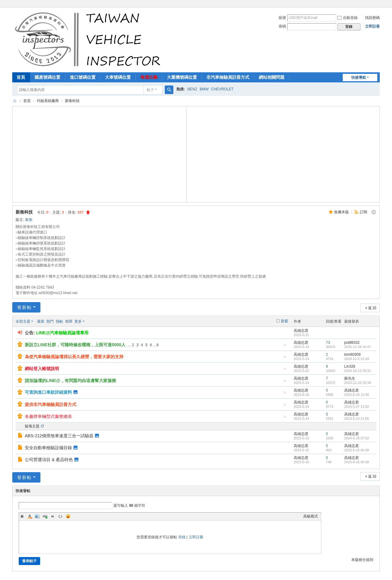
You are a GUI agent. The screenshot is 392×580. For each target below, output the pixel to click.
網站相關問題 (272, 77)
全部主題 (23, 321)
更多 (78, 321)
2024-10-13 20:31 (357, 371)
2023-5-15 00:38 (356, 462)
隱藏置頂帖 (285, 358)
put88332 (352, 342)
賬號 (282, 18)
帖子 (150, 90)
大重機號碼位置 (182, 77)
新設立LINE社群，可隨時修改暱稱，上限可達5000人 (75, 344)
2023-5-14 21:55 (356, 418)
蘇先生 (349, 378)
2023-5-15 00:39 (356, 450)
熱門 (50, 321)
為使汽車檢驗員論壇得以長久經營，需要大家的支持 (74, 356)
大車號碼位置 (118, 77)
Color (30, 516)
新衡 (28, 220)
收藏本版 (342, 212)
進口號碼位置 (83, 77)
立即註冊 (372, 26)
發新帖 (24, 307)
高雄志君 (301, 330)
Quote (53, 516)
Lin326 (349, 366)
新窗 (284, 321)
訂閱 (363, 212)
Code (60, 516)
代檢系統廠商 (48, 101)
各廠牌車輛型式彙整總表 (48, 416)
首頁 (21, 77)
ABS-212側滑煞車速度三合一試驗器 (59, 435)
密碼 (282, 26)
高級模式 (310, 516)
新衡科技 (72, 101)
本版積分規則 (362, 560)
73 (328, 342)
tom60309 (352, 354)
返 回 (372, 308)
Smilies (68, 516)
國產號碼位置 (47, 77)
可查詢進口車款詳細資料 (48, 392)
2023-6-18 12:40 (356, 394)
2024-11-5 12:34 (356, 359)
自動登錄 (347, 18)
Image (37, 516)
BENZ (192, 89)
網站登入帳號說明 (42, 368)
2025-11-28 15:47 (357, 347)
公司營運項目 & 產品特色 (49, 459)
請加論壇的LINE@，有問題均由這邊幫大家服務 (70, 380)
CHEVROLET (222, 89)
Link (45, 516)
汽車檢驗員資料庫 (14, 101)
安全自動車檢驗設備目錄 (48, 447)
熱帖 (59, 321)
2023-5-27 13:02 (356, 406)
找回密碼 (372, 18)
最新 (40, 321)
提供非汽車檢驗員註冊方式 (50, 404)
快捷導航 (358, 77)
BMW (204, 89)
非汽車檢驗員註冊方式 (227, 77)
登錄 (182, 537)
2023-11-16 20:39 (357, 383)
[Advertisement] (99, 153)
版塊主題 (32, 426)
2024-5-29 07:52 (356, 438)
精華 (69, 321)
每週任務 (148, 77)
